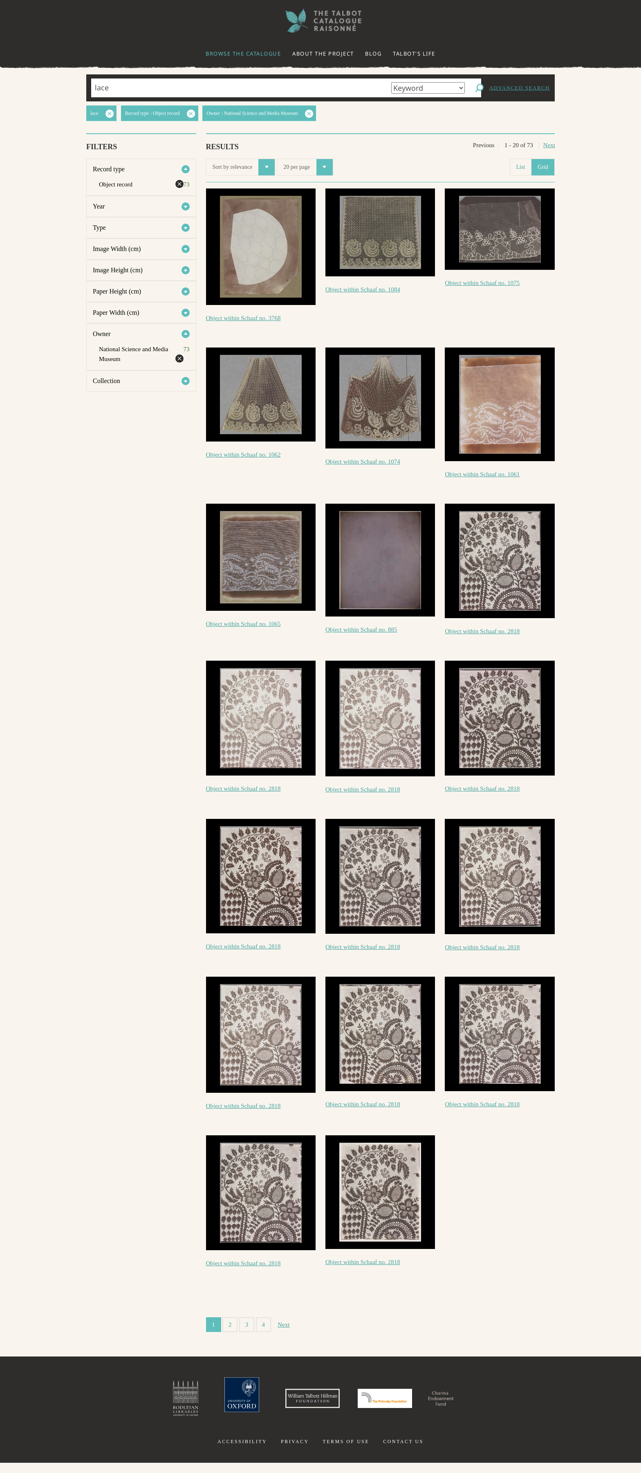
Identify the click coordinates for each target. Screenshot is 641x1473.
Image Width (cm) (117, 248)
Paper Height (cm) (117, 291)
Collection (106, 380)
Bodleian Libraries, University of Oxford (139, 1403)
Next (549, 145)
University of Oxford (204, 1403)
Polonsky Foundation (394, 1403)
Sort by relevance (244, 167)
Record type (109, 169)
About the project (323, 53)
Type (99, 227)
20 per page (307, 167)
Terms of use (346, 1452)
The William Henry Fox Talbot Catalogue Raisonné (320, 20)
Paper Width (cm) (116, 312)
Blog (373, 53)
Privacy (295, 1452)
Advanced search (519, 88)
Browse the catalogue (243, 53)
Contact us (403, 1452)
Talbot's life (414, 53)
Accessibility (242, 1452)
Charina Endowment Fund (477, 1403)
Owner (102, 333)
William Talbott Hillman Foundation (294, 1403)
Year (99, 206)
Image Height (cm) (118, 270)
